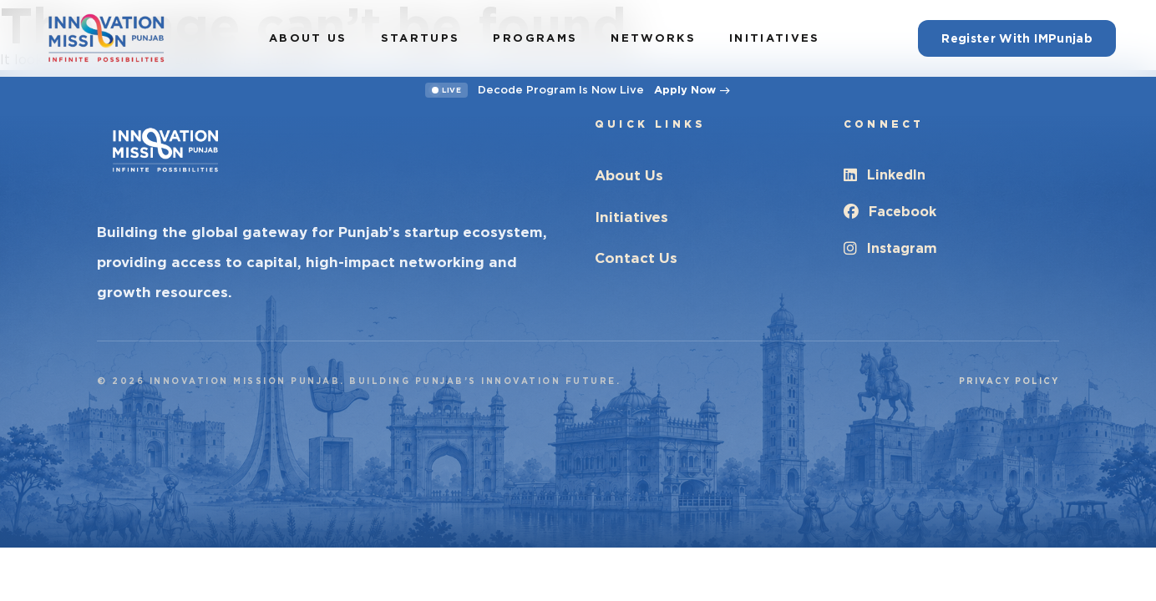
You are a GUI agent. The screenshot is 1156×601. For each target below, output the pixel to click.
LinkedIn (884, 175)
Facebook (890, 212)
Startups (420, 38)
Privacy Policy (1009, 381)
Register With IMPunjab (1017, 38)
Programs (535, 38)
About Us (308, 38)
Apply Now (692, 90)
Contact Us (636, 258)
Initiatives (774, 38)
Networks (653, 38)
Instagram (890, 248)
